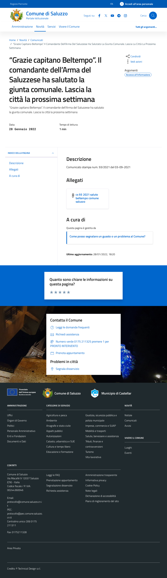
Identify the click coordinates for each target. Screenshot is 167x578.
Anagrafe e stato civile (58, 426)
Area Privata (14, 548)
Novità (40, 26)
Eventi (128, 453)
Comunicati (131, 420)
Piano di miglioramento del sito (102, 501)
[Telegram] (117, 15)
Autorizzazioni (53, 436)
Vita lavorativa (93, 457)
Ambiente (51, 420)
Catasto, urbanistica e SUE (60, 441)
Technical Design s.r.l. (29, 568)
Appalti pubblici (54, 431)
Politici (10, 426)
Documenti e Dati (16, 441)
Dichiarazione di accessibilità (100, 496)
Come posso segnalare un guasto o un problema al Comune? (107, 236)
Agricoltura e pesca (56, 415)
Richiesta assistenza (57, 491)
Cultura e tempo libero (58, 447)
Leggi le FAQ (53, 475)
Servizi (51, 26)
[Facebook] (98, 15)
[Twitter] (104, 15)
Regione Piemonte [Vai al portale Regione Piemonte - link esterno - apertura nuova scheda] (18, 4)
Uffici (10, 415)
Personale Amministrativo (21, 431)
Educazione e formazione (59, 452)
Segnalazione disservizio (59, 485)
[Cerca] (153, 15)
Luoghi (128, 448)
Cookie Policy (92, 485)
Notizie (128, 415)
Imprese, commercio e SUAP (100, 426)
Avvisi (128, 426)
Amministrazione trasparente (101, 475)
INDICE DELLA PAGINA (31, 153)
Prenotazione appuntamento (61, 480)
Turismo (89, 452)
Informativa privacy (95, 480)
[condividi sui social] (133, 56)
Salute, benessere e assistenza (102, 436)
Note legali (91, 491)
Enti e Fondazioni (16, 436)
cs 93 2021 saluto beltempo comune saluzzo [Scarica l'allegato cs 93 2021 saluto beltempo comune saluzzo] (87, 198)
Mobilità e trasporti (95, 431)
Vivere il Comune (69, 26)
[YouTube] (111, 15)
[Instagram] (124, 15)
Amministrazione (22, 26)
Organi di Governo (17, 420)
